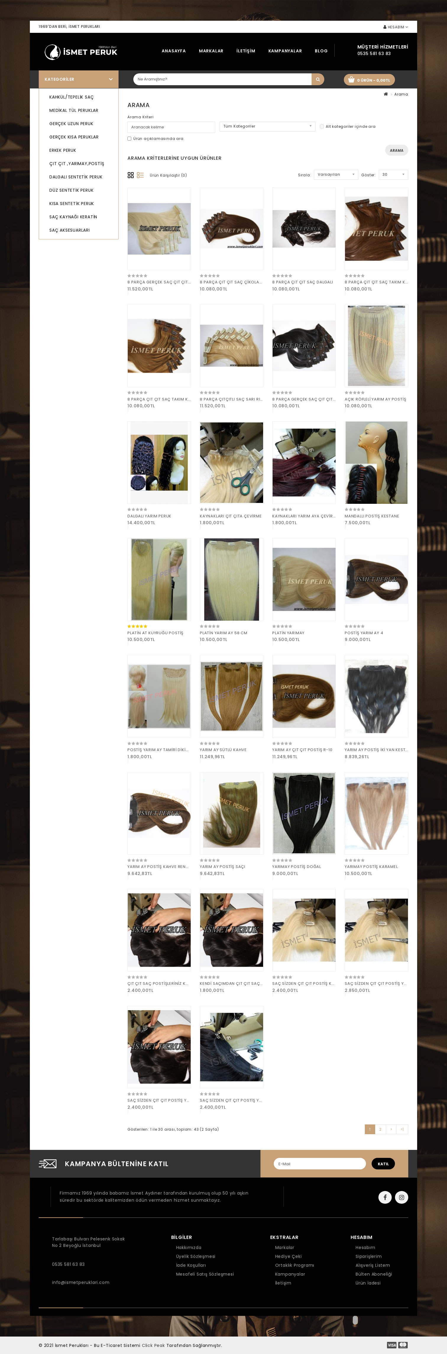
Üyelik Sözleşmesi (196, 1256)
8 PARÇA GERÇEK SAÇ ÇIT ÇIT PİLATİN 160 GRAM (176, 282)
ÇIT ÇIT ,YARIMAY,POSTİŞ (76, 164)
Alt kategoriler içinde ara (348, 126)
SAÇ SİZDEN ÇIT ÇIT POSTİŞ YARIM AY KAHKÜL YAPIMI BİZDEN (188, 1100)
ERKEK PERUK (62, 150)
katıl (383, 1163)
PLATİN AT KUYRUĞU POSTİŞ (155, 633)
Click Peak (153, 1345)
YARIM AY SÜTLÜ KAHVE (223, 750)
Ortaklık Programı (295, 1265)
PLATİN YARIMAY (288, 633)
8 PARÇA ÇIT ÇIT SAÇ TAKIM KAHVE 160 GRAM (391, 282)
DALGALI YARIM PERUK (149, 516)
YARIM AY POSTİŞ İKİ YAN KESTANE (379, 750)
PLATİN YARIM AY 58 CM (223, 633)
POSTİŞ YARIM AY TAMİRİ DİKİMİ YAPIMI (166, 750)
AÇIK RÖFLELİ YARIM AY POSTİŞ (375, 399)
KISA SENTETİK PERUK (71, 203)
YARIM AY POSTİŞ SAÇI (222, 866)
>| (402, 1129)
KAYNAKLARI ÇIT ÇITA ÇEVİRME (231, 516)
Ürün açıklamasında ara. (155, 138)
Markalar (211, 51)
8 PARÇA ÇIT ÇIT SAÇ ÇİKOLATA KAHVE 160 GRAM (250, 282)
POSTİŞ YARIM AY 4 (364, 633)
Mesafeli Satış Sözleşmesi (205, 1274)
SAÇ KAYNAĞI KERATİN (73, 217)
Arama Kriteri (140, 117)
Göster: (368, 174)
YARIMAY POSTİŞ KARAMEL (371, 866)
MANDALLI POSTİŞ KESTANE (372, 516)
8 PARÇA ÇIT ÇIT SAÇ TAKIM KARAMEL (165, 399)
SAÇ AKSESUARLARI (69, 230)
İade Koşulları (191, 1265)
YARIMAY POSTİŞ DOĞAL (296, 866)
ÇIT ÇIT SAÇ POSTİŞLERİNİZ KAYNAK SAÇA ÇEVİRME (179, 983)
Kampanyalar (285, 51)
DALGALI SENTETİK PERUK (76, 177)
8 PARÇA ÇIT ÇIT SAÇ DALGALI (302, 282)
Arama (401, 94)
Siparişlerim (369, 1256)
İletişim (246, 51)
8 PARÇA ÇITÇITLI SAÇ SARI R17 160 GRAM (242, 399)
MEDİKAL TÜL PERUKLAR (73, 110)
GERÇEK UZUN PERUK (71, 124)
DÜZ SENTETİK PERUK (71, 190)
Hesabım (365, 1247)
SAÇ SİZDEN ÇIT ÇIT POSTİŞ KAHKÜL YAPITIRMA (319, 983)
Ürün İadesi (368, 1283)
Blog (321, 51)
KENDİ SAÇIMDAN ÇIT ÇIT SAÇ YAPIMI (237, 983)
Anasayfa (174, 51)
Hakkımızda (189, 1247)
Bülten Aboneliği (374, 1274)
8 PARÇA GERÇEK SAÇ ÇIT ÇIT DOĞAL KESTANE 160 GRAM (330, 399)
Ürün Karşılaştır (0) (168, 175)
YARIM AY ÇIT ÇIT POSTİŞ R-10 (302, 750)
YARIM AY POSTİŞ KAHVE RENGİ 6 (160, 866)
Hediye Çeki (288, 1256)
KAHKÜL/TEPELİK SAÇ (71, 97)
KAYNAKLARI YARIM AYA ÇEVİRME (305, 516)
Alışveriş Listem (373, 1265)
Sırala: (304, 174)
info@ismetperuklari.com (80, 1282)
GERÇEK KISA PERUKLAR (74, 137)
